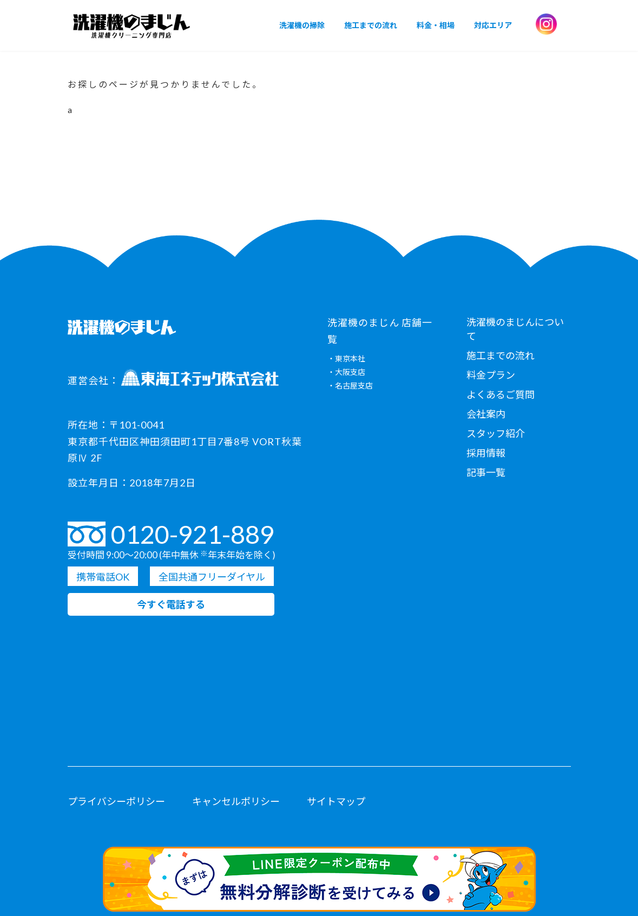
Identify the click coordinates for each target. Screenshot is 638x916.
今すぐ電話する (171, 605)
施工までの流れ (500, 355)
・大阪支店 (346, 372)
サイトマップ (336, 801)
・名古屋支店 (350, 386)
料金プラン (490, 375)
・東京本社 (346, 359)
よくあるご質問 (500, 394)
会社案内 (485, 414)
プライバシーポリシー (116, 801)
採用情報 (485, 453)
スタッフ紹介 (495, 433)
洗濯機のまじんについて (515, 329)
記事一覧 (485, 472)
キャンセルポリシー (236, 801)
